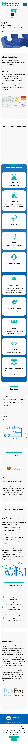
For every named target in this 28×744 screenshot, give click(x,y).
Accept (14, 739)
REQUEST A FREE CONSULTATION (10, 31)
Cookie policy (14, 737)
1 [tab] (14, 114)
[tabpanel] (14, 101)
